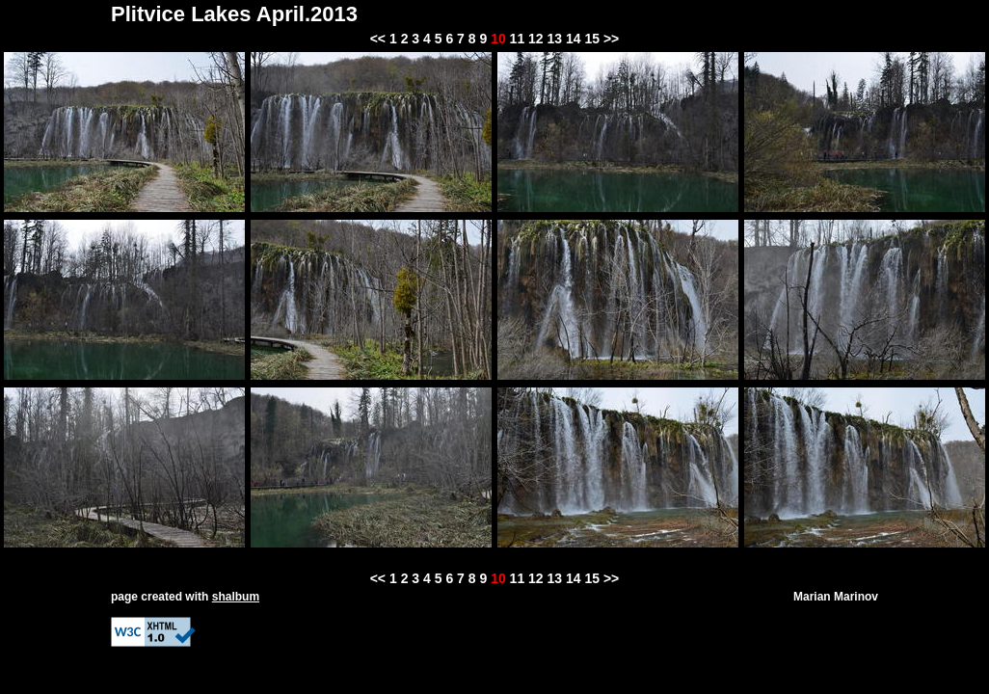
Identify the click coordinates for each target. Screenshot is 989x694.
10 (498, 38)
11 (517, 38)
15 (592, 38)
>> (611, 38)
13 (555, 38)
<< (378, 38)
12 (536, 38)
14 (573, 38)
